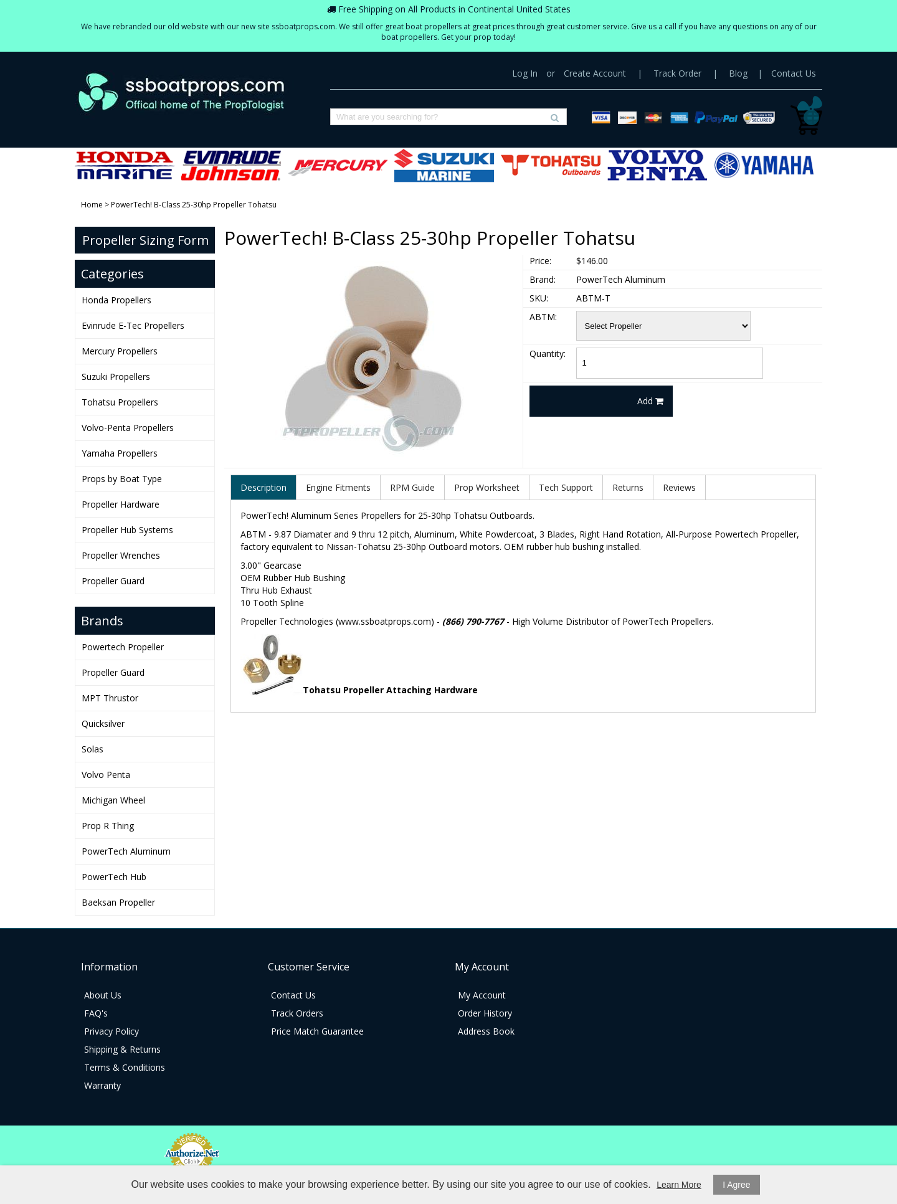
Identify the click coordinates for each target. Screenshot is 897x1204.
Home (92, 204)
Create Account (595, 73)
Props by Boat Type (122, 479)
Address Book (486, 1031)
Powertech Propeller (123, 647)
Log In (525, 73)
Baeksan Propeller (118, 902)
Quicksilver (103, 723)
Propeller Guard (113, 581)
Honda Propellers (124, 165)
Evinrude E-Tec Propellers (231, 165)
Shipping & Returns (122, 1049)
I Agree (736, 1185)
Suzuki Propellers (444, 165)
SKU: (538, 298)
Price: (540, 261)
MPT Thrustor (110, 698)
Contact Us (793, 73)
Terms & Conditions (124, 1067)
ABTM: (543, 317)
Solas (92, 749)
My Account (482, 995)
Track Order (677, 73)
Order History (485, 1013)
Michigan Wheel (113, 800)
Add (650, 401)
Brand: (542, 279)
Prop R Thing (108, 826)
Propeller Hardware (120, 504)
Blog (738, 73)
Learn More (679, 1185)
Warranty (102, 1085)
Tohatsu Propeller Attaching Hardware (390, 690)
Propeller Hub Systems (127, 530)
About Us (102, 995)
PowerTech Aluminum (126, 851)
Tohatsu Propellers (550, 165)
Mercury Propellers (337, 165)
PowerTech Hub (114, 877)
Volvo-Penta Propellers (657, 165)
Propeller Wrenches (121, 555)
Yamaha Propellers (764, 165)
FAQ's (96, 1013)
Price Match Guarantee (317, 1031)
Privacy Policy (111, 1031)
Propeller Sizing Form (145, 240)
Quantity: (547, 353)
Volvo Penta (106, 774)
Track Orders (297, 1013)
